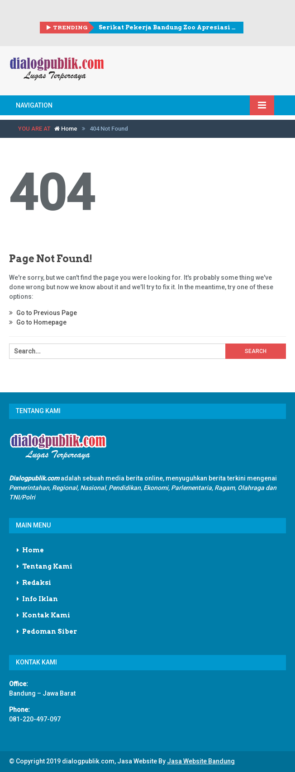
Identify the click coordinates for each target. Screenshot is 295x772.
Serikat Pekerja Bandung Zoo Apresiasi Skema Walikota (168, 27)
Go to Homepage (38, 322)
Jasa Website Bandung (201, 761)
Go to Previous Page (43, 312)
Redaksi (36, 582)
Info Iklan (40, 599)
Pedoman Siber (49, 631)
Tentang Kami (47, 566)
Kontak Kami (46, 615)
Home (65, 128)
